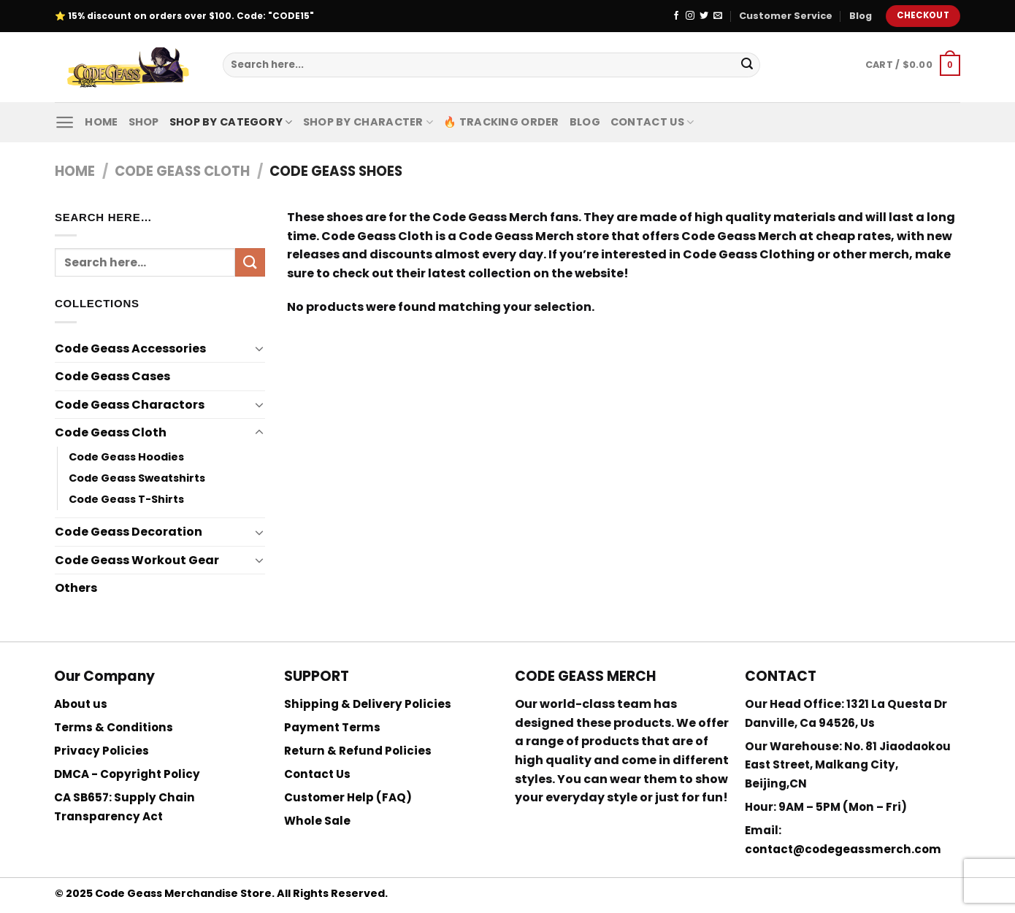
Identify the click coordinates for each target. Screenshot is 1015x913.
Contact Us (652, 122)
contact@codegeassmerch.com (843, 849)
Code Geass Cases (112, 376)
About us (80, 704)
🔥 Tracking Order (501, 122)
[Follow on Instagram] (690, 16)
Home (101, 122)
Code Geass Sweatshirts (137, 478)
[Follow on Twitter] (704, 16)
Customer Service (785, 15)
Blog (860, 15)
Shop (144, 122)
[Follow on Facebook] (676, 16)
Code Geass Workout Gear (137, 560)
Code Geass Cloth (182, 171)
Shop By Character (368, 122)
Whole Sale (317, 820)
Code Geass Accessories (130, 348)
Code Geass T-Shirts (126, 499)
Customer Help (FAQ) (348, 797)
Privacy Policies (101, 750)
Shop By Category (231, 122)
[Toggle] (259, 348)
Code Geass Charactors (129, 404)
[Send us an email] (717, 16)
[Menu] (64, 122)
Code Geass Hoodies (126, 457)
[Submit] (747, 65)
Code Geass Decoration (128, 531)
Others (76, 587)
